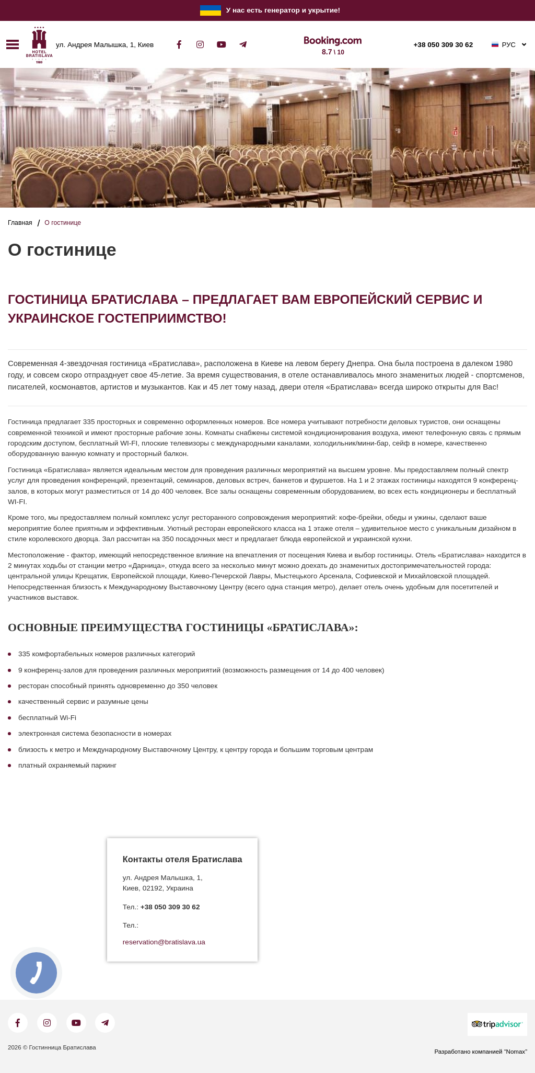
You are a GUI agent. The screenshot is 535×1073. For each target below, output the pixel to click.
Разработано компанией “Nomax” (480, 1051)
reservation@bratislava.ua (164, 942)
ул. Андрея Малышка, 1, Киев (105, 45)
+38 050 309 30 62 (443, 45)
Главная (20, 222)
